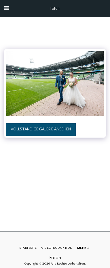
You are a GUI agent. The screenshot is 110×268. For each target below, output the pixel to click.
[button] (6, 8)
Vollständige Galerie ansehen (41, 129)
